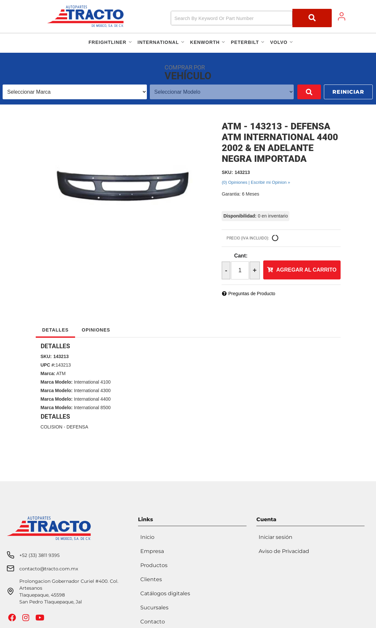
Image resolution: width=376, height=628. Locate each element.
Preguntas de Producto (251, 293)
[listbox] (75, 92)
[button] (251, 18)
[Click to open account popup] (341, 16)
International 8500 (92, 407)
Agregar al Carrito (306, 270)
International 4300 (92, 390)
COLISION (52, 426)
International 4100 (92, 382)
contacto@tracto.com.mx (48, 568)
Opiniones (96, 330)
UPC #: (48, 365)
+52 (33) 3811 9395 (39, 554)
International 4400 (92, 399)
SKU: (227, 172)
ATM (61, 373)
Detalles (55, 330)
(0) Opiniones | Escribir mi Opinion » (256, 182)
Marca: (48, 373)
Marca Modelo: (57, 382)
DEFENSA (77, 426)
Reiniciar (348, 92)
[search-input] (231, 18)
